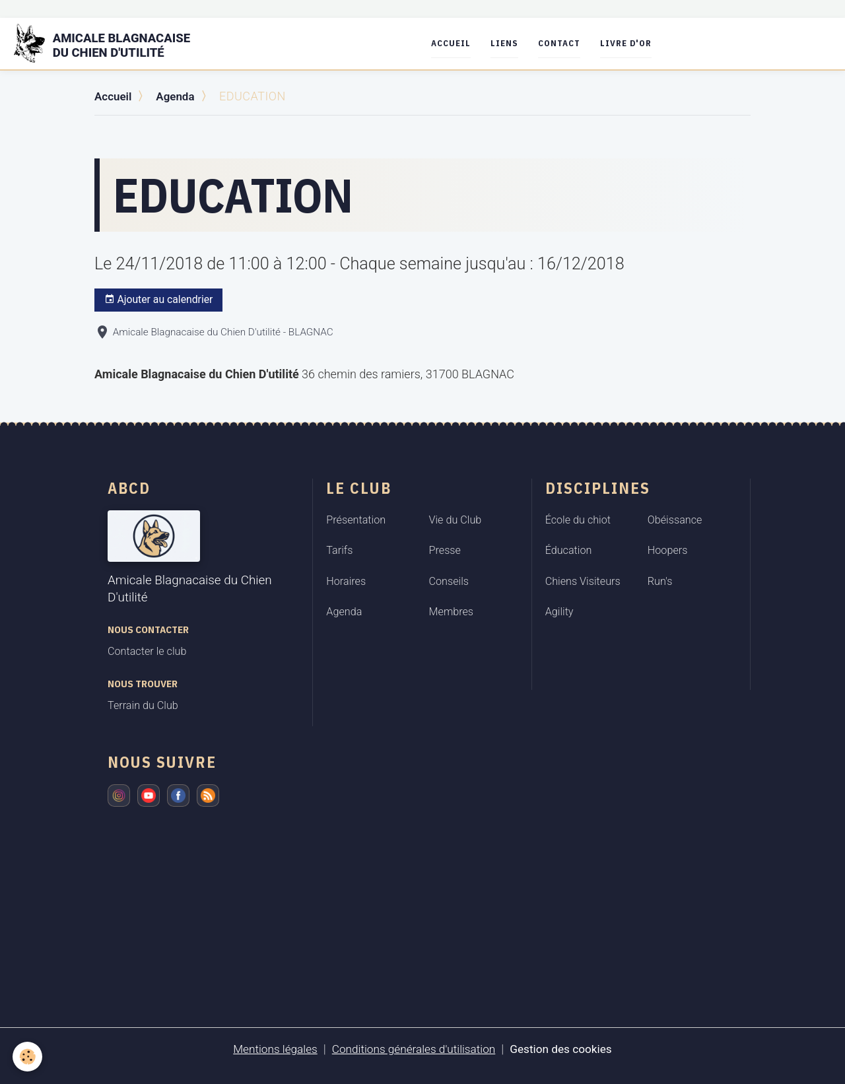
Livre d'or (634, 43)
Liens (513, 43)
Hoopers (668, 550)
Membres (451, 611)
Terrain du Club (143, 705)
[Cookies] (28, 1056)
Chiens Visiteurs (583, 580)
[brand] (115, 43)
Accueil (459, 43)
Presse (445, 550)
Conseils (449, 580)
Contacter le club (147, 651)
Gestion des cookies (566, 1049)
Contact (568, 43)
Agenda (178, 96)
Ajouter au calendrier (158, 299)
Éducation (568, 550)
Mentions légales (269, 1049)
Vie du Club (455, 519)
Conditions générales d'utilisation (412, 1049)
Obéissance (675, 519)
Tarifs (339, 550)
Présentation (356, 519)
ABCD (129, 487)
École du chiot (578, 519)
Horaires (346, 580)
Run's (660, 580)
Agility (559, 611)
